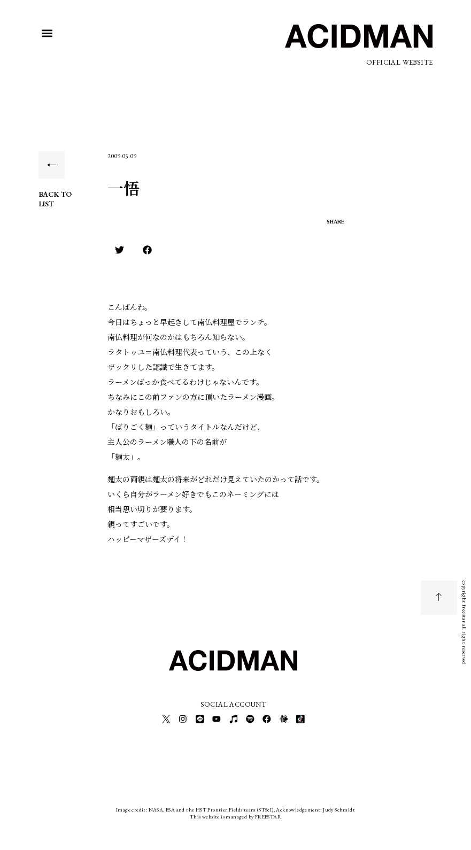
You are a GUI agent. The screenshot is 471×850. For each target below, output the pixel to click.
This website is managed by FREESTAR (235, 815)
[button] (47, 33)
